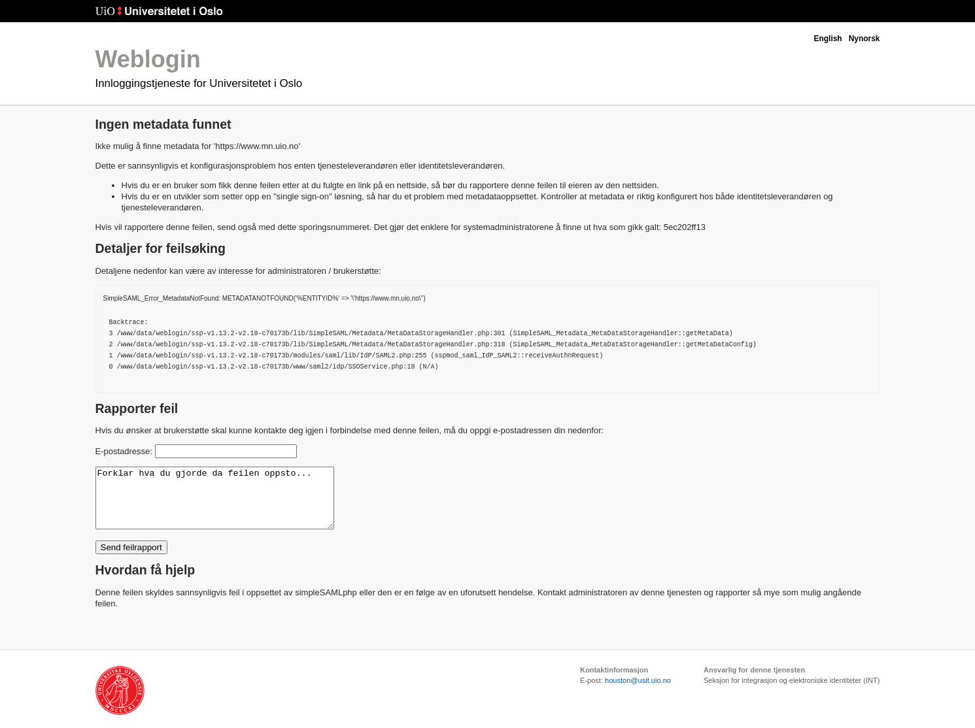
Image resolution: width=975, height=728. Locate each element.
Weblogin (148, 59)
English (827, 38)
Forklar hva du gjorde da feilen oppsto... (228, 504)
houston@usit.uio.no (638, 692)
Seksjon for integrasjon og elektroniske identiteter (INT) (792, 692)
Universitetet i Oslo (159, 11)
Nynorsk (864, 38)
